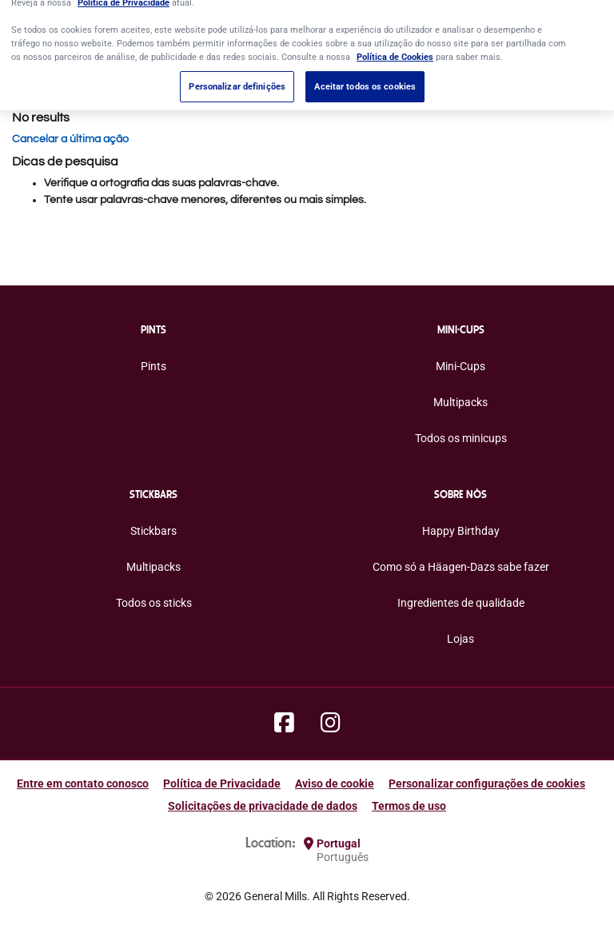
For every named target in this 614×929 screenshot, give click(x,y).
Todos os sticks (154, 602)
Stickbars (153, 530)
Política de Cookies (395, 47)
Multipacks (460, 402)
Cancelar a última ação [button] (70, 139)
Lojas (460, 638)
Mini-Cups (460, 366)
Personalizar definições (237, 76)
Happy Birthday (461, 530)
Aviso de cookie (334, 783)
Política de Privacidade (222, 783)
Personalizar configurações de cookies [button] (487, 783)
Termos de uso (409, 805)
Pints (153, 366)
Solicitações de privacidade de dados (262, 805)
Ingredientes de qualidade (460, 602)
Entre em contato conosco (83, 783)
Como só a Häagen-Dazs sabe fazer (461, 566)
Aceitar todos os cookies (365, 76)
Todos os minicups (461, 438)
